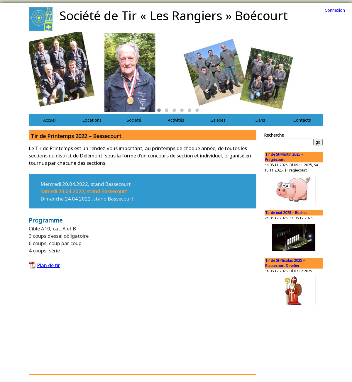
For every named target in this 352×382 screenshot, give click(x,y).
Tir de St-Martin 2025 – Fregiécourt (284, 157)
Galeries (218, 120)
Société (134, 120)
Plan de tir (48, 265)
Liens (260, 120)
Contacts (302, 120)
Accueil (49, 120)
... (308, 170)
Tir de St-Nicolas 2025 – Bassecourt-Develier (285, 263)
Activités (176, 120)
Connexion (335, 10)
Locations (91, 120)
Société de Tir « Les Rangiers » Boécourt (173, 15)
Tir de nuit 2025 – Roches (286, 212)
